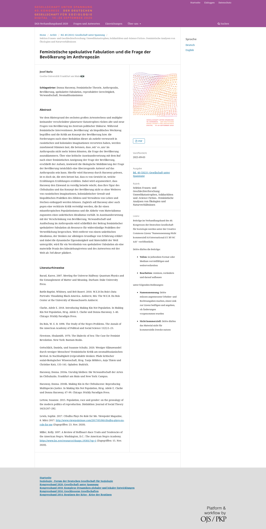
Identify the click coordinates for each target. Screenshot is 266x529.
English (190, 50)
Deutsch (190, 45)
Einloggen (209, 2)
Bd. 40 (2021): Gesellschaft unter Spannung (83, 34)
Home (43, 34)
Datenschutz (224, 2)
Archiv (53, 34)
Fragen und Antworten (86, 23)
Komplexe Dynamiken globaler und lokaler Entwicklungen (99, 487)
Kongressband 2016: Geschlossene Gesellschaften (69, 491)
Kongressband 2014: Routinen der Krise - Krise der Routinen (76, 494)
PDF (140, 140)
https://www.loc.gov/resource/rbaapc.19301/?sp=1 (68, 440)
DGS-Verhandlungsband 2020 (51, 23)
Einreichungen (113, 23)
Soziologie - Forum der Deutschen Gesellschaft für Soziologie (76, 481)
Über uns (133, 23)
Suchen (223, 23)
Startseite (195, 2)
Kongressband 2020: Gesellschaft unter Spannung (69, 484)
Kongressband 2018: (52, 487)
